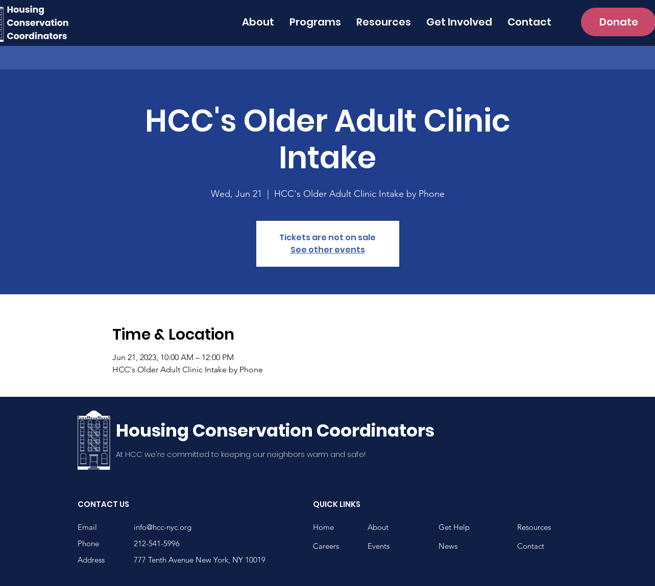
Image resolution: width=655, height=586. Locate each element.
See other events (327, 250)
